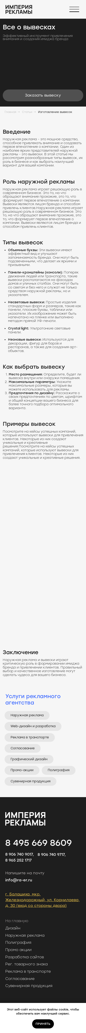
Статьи (27, 112)
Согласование (23, 748)
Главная (10, 112)
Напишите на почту (24, 873)
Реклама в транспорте (30, 737)
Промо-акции (22, 770)
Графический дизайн (29, 759)
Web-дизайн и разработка (33, 726)
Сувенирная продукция (30, 781)
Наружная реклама (27, 715)
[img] (18, 9)
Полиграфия (58, 770)
